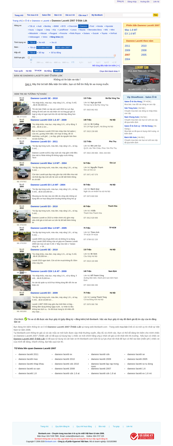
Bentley (48, 26)
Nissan (44, 33)
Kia (54, 30)
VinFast (113, 33)
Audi (40, 26)
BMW (56, 26)
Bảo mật (102, 426)
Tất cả (32, 26)
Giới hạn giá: (19, 58)
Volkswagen (34, 37)
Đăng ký (120, 1)
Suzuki (96, 33)
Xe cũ (54, 42)
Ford (92, 26)
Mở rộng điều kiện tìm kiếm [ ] (106, 65)
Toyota (104, 33)
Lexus (73, 30)
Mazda (82, 30)
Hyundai (109, 26)
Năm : (16, 47)
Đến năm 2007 (63, 47)
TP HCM (38, 71)
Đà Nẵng (48, 71)
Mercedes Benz (95, 30)
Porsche (63, 33)
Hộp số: (17, 52)
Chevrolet (73, 26)
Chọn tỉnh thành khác (110, 71)
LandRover (63, 30)
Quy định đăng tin (62, 426)
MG (106, 30)
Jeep (48, 30)
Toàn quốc (18, 71)
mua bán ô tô (126, 327)
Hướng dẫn (145, 2)
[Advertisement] (86, 400)
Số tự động (56, 52)
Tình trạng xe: (20, 42)
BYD (64, 26)
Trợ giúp (116, 426)
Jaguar (40, 30)
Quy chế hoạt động (84, 426)
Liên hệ (156, 2)
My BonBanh (97, 15)
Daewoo (83, 26)
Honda (100, 26)
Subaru (87, 33)
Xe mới (42, 42)
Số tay (41, 52)
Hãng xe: (18, 25)
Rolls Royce (75, 33)
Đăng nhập (132, 2)
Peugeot (53, 33)
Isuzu (31, 30)
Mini (112, 30)
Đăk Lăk (58, 71)
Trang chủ (44, 426)
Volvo (45, 37)
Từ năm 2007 (44, 47)
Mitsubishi (33, 33)
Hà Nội (29, 71)
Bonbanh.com (50, 441)
